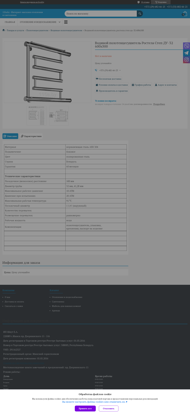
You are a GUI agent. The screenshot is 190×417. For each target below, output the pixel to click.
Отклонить (108, 408)
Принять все (85, 408)
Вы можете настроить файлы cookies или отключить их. (94, 401)
